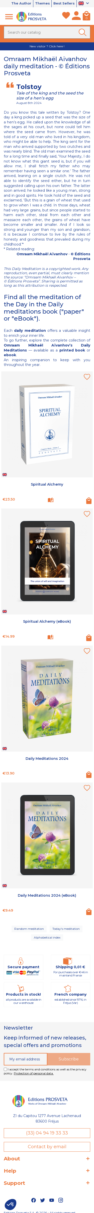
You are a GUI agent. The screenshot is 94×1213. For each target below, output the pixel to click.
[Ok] (83, 32)
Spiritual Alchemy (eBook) (47, 621)
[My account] (76, 16)
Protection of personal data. (34, 1073)
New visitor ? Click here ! (47, 46)
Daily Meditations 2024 (47, 758)
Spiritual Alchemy (47, 484)
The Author (21, 3)
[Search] (47, 32)
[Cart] (86, 16)
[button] (11, 1205)
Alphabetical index (47, 937)
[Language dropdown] (84, 3)
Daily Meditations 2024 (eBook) (47, 895)
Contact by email (47, 1147)
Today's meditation (66, 929)
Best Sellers (64, 3)
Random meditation (29, 929)
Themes (42, 3)
